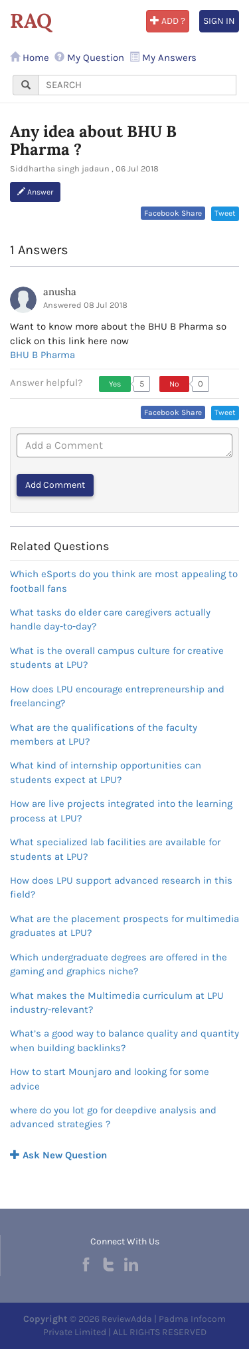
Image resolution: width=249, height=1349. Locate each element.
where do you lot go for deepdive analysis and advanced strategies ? (113, 1117)
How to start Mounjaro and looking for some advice (109, 1079)
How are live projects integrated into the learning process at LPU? (121, 810)
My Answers (163, 58)
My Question (89, 58)
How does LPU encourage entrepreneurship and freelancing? (117, 696)
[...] (137, 85)
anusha (59, 291)
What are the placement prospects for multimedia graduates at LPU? (124, 926)
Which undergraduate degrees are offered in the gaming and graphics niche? (118, 964)
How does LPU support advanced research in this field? (121, 887)
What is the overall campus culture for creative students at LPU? (117, 658)
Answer (35, 192)
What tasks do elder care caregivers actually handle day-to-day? (110, 619)
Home (29, 58)
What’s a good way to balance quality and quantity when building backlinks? (124, 1040)
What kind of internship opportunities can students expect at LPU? (105, 772)
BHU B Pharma (42, 355)
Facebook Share (173, 213)
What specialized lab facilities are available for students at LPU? (115, 849)
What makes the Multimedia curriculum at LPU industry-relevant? (117, 1002)
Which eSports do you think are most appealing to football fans (124, 581)
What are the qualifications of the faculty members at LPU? (103, 734)
